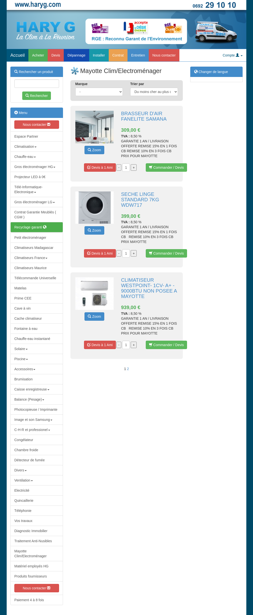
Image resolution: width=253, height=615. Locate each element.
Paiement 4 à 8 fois (29, 600)
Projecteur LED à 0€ (29, 177)
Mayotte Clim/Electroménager (30, 553)
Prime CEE (22, 298)
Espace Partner (26, 136)
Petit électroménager (30, 238)
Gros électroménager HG (34, 167)
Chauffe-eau (25, 157)
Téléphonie (22, 511)
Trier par (137, 84)
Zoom (94, 150)
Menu (20, 113)
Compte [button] (233, 55)
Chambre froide (26, 450)
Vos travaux (23, 521)
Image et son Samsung (33, 420)
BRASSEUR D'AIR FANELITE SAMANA (144, 116)
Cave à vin (22, 308)
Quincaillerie (23, 501)
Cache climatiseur (28, 318)
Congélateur (23, 440)
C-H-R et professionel (32, 430)
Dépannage (76, 55)
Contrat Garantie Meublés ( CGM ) (35, 214)
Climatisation (25, 147)
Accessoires (24, 369)
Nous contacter (164, 55)
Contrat (118, 55)
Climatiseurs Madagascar (33, 248)
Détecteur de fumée (29, 460)
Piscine (21, 359)
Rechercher (36, 96)
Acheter (38, 55)
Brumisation (23, 379)
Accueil (17, 55)
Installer (99, 55)
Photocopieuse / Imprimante (35, 409)
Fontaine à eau (25, 329)
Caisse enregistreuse (31, 389)
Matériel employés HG (31, 566)
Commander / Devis (166, 167)
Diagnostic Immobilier (30, 531)
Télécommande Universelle (35, 278)
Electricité (21, 490)
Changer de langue (211, 72)
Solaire (21, 349)
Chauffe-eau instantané (32, 339)
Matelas (20, 288)
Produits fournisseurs (30, 576)
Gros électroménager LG (34, 202)
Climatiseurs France (30, 258)
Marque (81, 84)
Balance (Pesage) (29, 399)
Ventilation (23, 480)
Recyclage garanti (30, 227)
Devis (55, 55)
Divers (20, 470)
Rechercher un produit (33, 72)
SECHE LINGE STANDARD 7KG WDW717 (140, 199)
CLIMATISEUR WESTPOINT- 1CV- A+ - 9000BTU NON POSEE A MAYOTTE (149, 288)
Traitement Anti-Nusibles (33, 541)
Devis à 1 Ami (100, 167)
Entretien (138, 55)
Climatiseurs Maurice (30, 268)
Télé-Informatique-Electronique (28, 189)
